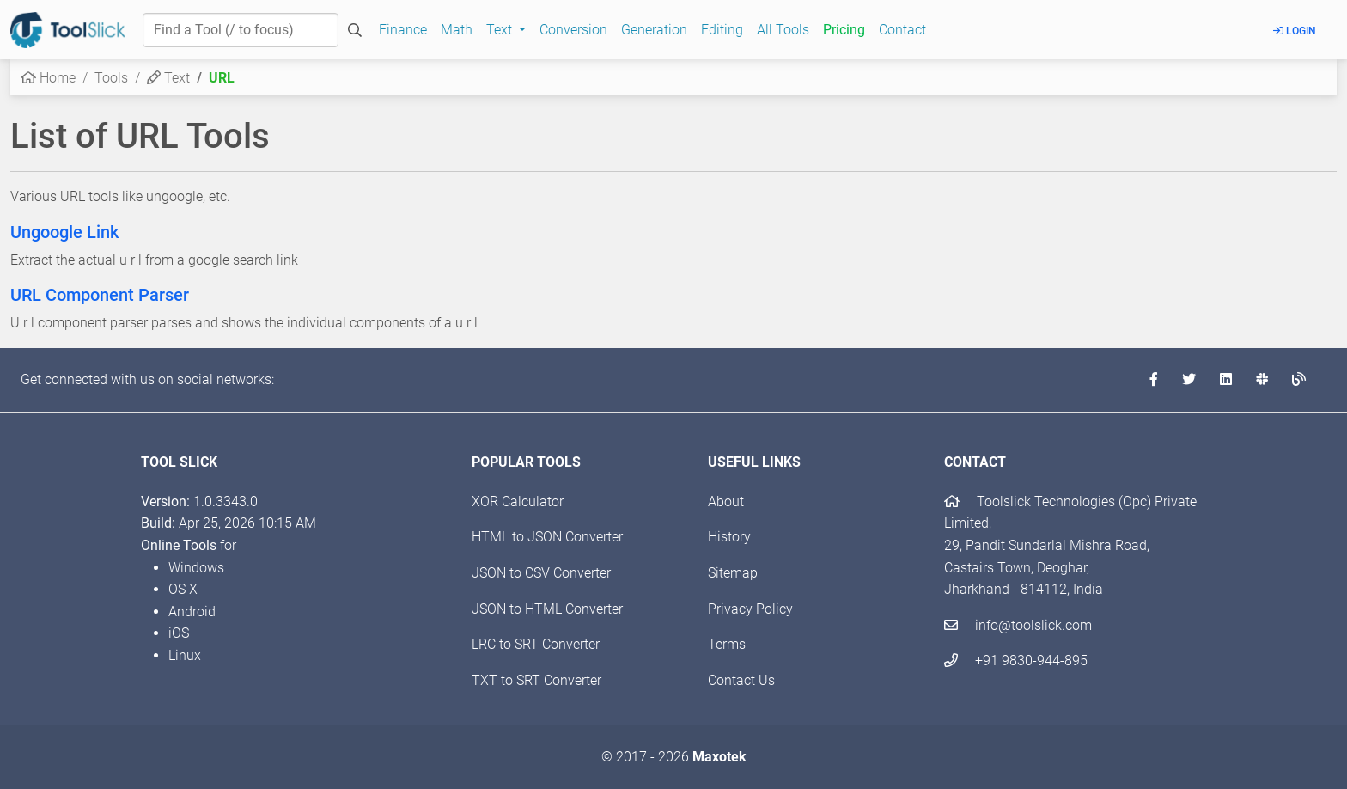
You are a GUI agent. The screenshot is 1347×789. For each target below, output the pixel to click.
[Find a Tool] (240, 30)
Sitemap (733, 573)
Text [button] (500, 29)
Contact (902, 29)
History (729, 537)
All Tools (783, 29)
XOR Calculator (518, 501)
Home (48, 78)
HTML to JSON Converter (547, 537)
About (726, 501)
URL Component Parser (99, 294)
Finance (403, 29)
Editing (722, 29)
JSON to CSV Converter (541, 573)
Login (1294, 31)
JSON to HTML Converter (547, 609)
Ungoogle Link (64, 232)
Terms (727, 644)
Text (168, 78)
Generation (654, 29)
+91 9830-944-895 (1016, 660)
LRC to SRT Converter (536, 644)
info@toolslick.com (1018, 625)
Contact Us (741, 680)
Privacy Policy (750, 609)
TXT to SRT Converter (536, 680)
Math (456, 29)
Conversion (573, 29)
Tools (111, 78)
